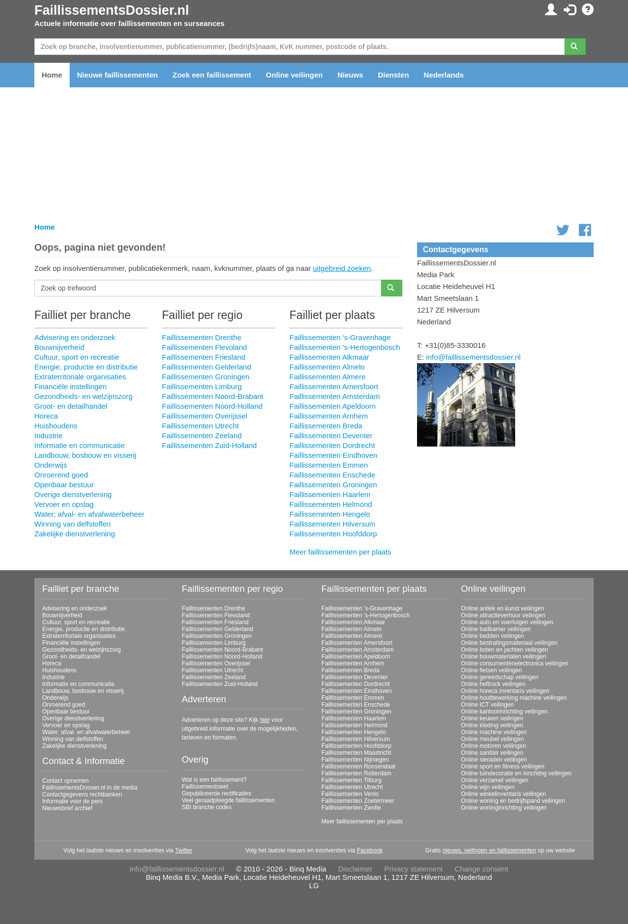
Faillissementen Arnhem (328, 416)
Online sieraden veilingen (494, 759)
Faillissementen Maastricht (356, 752)
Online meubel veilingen (492, 739)
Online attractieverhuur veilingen (503, 615)
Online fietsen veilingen (491, 670)
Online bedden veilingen (492, 636)
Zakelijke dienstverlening (74, 533)
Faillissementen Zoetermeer (357, 800)
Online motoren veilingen (493, 745)
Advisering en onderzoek (74, 337)
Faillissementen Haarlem (329, 494)
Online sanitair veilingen (492, 752)
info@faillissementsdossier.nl (473, 357)
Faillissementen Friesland (203, 357)
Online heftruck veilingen (493, 684)
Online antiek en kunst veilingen (502, 608)
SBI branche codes (207, 807)
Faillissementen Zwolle (351, 807)
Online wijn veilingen (488, 787)
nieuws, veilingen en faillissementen (489, 850)
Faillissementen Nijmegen (355, 759)
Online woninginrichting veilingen (504, 807)
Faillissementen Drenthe (201, 337)
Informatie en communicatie (79, 445)
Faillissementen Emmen (328, 465)
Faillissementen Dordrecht (332, 445)
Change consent (481, 869)
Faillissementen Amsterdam (334, 396)
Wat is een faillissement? (214, 779)
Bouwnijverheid (59, 347)
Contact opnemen (65, 780)
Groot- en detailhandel (70, 406)
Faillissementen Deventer (330, 435)
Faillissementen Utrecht (200, 426)
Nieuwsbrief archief (67, 808)
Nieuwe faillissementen (117, 75)
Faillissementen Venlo (350, 794)
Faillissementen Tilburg (351, 780)
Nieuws (351, 75)
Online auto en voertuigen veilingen (507, 622)
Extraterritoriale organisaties (80, 376)
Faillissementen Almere (327, 376)
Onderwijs (50, 465)
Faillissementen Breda (325, 426)
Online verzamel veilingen (494, 780)
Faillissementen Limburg (202, 386)
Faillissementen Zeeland (202, 435)
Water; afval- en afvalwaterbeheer (89, 514)
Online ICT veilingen (487, 704)
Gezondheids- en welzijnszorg (83, 396)
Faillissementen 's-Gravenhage (340, 337)
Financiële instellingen (70, 386)
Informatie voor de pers (72, 801)
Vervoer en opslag (64, 504)
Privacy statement (413, 869)
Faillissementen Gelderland (206, 367)
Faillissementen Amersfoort (333, 386)
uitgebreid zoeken (342, 268)
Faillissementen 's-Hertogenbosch (344, 347)
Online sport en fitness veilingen (503, 766)
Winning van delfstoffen (72, 524)
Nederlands (444, 75)
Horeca (46, 416)
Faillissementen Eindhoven (333, 455)
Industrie (48, 435)
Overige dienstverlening (73, 494)
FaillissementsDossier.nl (111, 10)
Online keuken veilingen (492, 718)
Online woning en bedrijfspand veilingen (513, 800)
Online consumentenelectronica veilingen (515, 663)
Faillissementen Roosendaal (358, 766)
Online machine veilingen (494, 732)
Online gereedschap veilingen (500, 677)
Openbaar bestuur (64, 484)
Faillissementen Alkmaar (329, 357)
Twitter (183, 850)
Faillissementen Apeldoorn (332, 406)
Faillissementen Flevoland (204, 347)
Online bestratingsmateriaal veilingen (509, 642)
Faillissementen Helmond (330, 504)
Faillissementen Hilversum (332, 524)
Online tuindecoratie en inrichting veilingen (516, 773)
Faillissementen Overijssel (204, 416)
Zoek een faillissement (212, 75)
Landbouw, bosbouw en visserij (85, 455)
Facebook (370, 850)
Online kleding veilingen (492, 725)
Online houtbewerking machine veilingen (514, 697)
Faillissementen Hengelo (329, 514)
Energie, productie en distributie (86, 367)
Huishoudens (56, 426)
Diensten (393, 75)
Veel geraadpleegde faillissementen (228, 800)
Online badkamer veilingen (496, 629)
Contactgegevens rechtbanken (82, 794)
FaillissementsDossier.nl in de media (89, 787)
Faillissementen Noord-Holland (212, 406)
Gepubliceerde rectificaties (216, 793)
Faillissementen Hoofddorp (333, 533)
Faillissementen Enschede (332, 475)
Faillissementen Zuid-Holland (209, 445)
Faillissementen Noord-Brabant (212, 396)
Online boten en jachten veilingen (504, 649)
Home (52, 75)
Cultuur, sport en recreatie (76, 357)
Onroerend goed (61, 475)
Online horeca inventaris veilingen (505, 690)
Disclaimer (355, 869)
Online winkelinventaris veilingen (503, 794)
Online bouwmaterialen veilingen (503, 656)
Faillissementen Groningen (205, 376)
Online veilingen (294, 75)
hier (265, 719)
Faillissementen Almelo (327, 367)
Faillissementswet (205, 786)
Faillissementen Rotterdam (356, 773)
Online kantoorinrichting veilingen (504, 711)
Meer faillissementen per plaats (340, 552)
